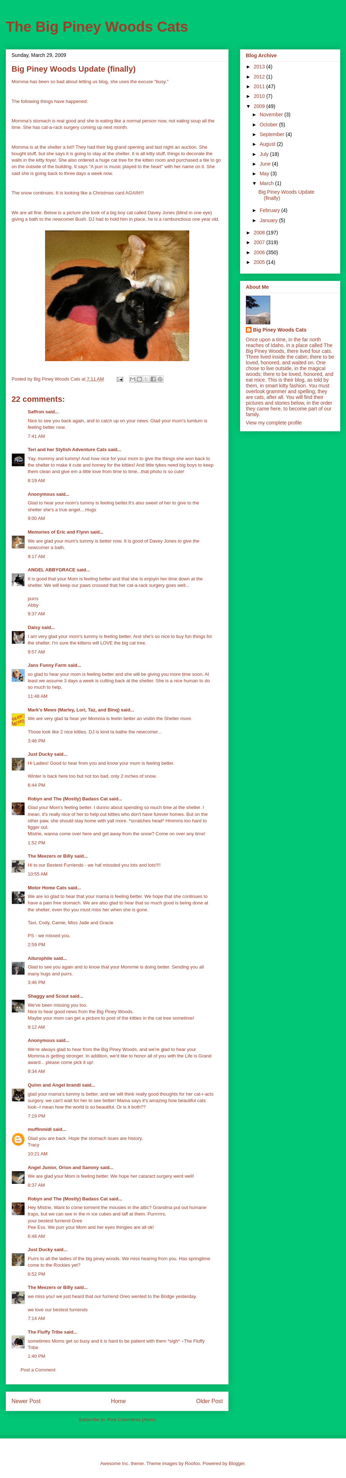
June (266, 164)
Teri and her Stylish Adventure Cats (68, 449)
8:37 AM (36, 1185)
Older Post (209, 1401)
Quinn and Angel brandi (54, 1085)
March (267, 183)
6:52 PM (36, 1274)
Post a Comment (38, 1370)
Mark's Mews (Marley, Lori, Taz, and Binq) (74, 710)
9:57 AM (36, 652)
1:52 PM (36, 842)
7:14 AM (36, 1318)
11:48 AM (38, 696)
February (270, 210)
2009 (260, 106)
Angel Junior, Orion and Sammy (63, 1167)
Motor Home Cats (47, 887)
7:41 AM (36, 436)
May (265, 173)
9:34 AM (36, 1071)
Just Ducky (40, 754)
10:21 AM (38, 1153)
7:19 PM (36, 1116)
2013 (260, 66)
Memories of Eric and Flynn (58, 532)
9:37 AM (36, 613)
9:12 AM (36, 1027)
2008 (260, 232)
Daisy (34, 627)
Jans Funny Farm (47, 665)
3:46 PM (36, 741)
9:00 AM (36, 518)
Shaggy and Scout (48, 996)
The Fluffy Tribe (45, 1332)
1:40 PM (36, 1356)
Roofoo (192, 1463)
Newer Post (26, 1401)
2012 (260, 77)
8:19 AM (36, 480)
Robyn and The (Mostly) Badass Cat (68, 798)
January (269, 220)
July (265, 154)
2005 (260, 262)
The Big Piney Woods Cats (97, 27)
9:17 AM (36, 556)
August (268, 144)
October (269, 124)
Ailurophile (40, 958)
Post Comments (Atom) (131, 1419)
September (272, 134)
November (272, 114)
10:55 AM (38, 874)
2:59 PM (36, 944)
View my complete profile (274, 423)
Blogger (236, 1463)
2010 (260, 96)
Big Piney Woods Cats (279, 330)
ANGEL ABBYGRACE (51, 569)
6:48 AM (36, 1236)
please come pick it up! (69, 1062)
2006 (260, 252)
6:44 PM (36, 785)
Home (118, 1401)
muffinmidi (40, 1129)
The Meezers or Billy (50, 856)
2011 (260, 86)
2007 (260, 242)
